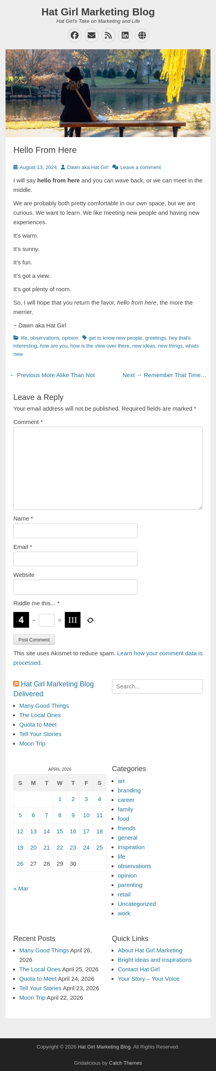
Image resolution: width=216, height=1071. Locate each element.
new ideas (144, 346)
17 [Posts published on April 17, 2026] (86, 831)
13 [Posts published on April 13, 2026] (33, 831)
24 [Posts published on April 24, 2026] (86, 847)
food (123, 818)
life (24, 338)
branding (129, 790)
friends (126, 828)
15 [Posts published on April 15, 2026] (60, 831)
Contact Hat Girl (139, 969)
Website (24, 574)
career (126, 799)
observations (44, 338)
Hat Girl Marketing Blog (98, 12)
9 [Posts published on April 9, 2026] (73, 815)
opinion (70, 338)
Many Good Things (44, 705)
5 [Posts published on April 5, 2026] (20, 815)
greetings (155, 338)
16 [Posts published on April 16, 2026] (73, 831)
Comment (28, 421)
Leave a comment (140, 167)
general (127, 837)
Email (22, 546)
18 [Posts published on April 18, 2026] (99, 831)
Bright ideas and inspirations (155, 959)
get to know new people (116, 338)
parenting (130, 884)
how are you (54, 346)
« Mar (20, 888)
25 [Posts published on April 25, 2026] (99, 847)
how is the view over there (99, 346)
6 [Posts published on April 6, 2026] (33, 815)
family (125, 809)
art (121, 780)
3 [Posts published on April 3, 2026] (86, 799)
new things (170, 346)
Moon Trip (32, 743)
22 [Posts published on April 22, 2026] (60, 847)
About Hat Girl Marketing (150, 950)
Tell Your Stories (40, 734)
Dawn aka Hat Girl (87, 167)
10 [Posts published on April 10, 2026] (86, 815)
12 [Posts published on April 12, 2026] (20, 831)
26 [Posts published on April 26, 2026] (20, 863)
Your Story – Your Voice (148, 978)
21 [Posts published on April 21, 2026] (46, 847)
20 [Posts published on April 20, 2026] (33, 847)
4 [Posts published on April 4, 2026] (99, 799)
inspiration (131, 847)
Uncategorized (137, 903)
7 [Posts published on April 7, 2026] (46, 815)
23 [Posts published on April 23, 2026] (73, 847)
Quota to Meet (38, 724)
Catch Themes (125, 1063)
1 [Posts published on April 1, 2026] (59, 799)
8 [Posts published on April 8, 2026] (59, 815)
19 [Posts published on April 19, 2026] (20, 847)
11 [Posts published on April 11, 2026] (99, 815)
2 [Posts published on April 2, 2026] (73, 799)
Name (23, 518)
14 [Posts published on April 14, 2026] (46, 831)
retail (124, 894)
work (124, 913)
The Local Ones (40, 715)
